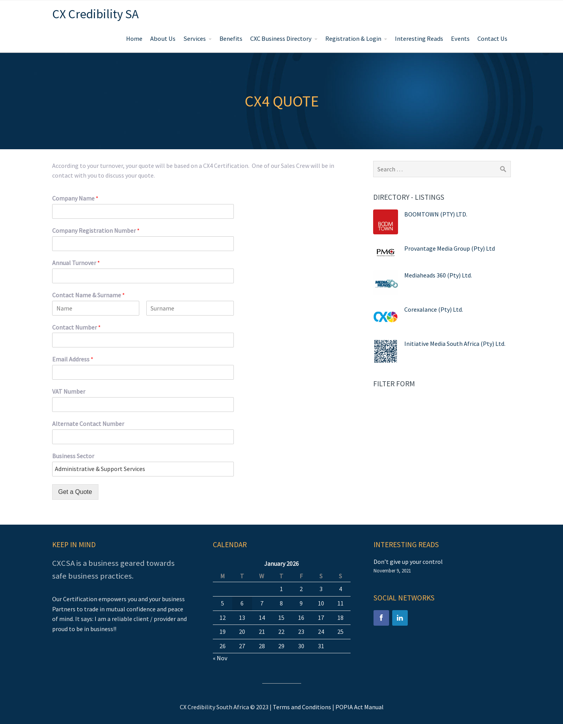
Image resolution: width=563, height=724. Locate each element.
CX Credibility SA (95, 14)
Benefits (230, 39)
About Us (162, 39)
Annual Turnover (76, 263)
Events (460, 39)
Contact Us (492, 39)
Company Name (75, 198)
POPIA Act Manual (359, 707)
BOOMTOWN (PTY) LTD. (435, 214)
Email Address (72, 359)
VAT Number (68, 391)
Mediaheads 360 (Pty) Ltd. (438, 275)
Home (134, 39)
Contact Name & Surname (88, 295)
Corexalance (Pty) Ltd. (433, 309)
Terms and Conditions (302, 707)
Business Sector (73, 456)
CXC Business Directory (281, 39)
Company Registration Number (96, 230)
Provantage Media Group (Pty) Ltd (449, 248)
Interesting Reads (419, 39)
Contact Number (76, 327)
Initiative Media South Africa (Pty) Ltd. (454, 343)
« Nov (220, 658)
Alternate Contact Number (88, 423)
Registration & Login (353, 39)
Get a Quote (75, 491)
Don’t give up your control (408, 561)
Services (194, 39)
